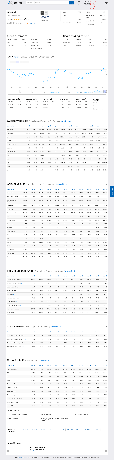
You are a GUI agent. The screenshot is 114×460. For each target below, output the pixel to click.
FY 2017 (96, 429)
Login (106, 3)
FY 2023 (43, 429)
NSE (42, 13)
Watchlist (32, 23)
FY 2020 (70, 429)
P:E (20, 57)
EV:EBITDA (33, 57)
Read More (33, 451)
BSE (46, 13)
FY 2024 (34, 429)
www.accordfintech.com (25, 457)
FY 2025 (25, 429)
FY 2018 (87, 429)
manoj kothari (12, 418)
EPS (52, 57)
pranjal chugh (46, 415)
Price (16, 57)
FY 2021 (61, 429)
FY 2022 (52, 429)
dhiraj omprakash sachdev (17, 415)
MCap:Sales (44, 57)
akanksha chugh (81, 415)
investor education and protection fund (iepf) (54, 419)
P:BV (25, 57)
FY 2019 (78, 429)
